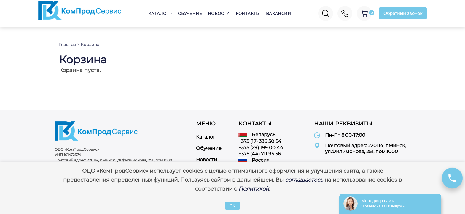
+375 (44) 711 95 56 (259, 154)
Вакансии (278, 13)
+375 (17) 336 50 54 (259, 141)
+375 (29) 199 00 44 (260, 147)
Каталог (159, 13)
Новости (219, 13)
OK (232, 206)
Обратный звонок (402, 13)
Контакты (248, 13)
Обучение (190, 13)
